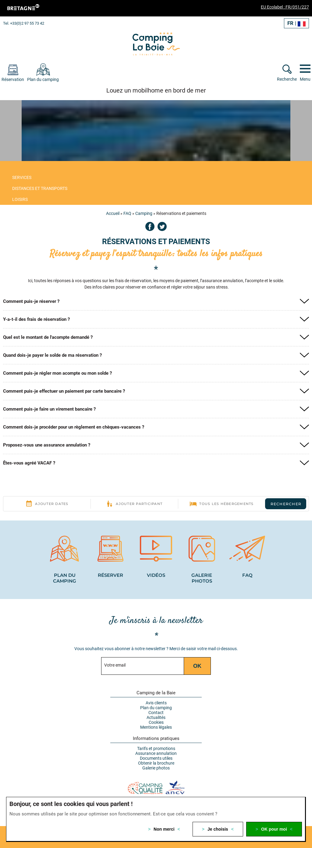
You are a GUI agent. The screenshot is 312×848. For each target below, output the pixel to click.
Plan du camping (156, 707)
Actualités (156, 717)
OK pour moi (274, 829)
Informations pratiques (156, 738)
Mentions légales (156, 727)
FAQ (127, 213)
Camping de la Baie (156, 693)
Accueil (112, 213)
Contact (156, 712)
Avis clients (156, 702)
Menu (305, 79)
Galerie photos (156, 768)
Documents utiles (156, 758)
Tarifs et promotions (156, 748)
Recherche (287, 79)
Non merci (164, 829)
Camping (143, 213)
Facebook (149, 226)
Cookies (156, 722)
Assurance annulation (156, 753)
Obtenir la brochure (156, 763)
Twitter (162, 226)
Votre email (115, 665)
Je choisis (217, 829)
